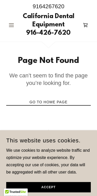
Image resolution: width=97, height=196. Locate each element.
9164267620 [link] (48, 6)
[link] (48, 25)
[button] (12, 25)
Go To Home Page (48, 102)
